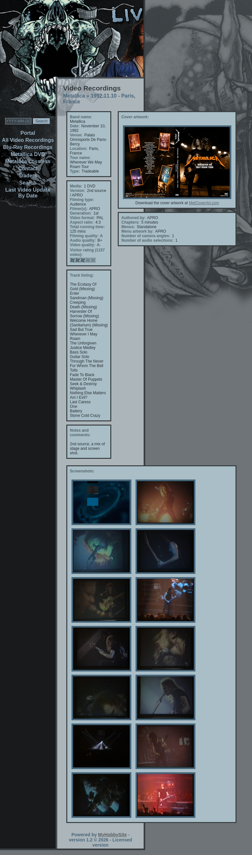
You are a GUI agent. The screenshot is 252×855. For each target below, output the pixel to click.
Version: (77, 190)
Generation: (81, 213)
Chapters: (130, 222)
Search (27, 182)
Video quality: (82, 245)
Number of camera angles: (145, 236)
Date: (75, 126)
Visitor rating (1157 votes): (87, 252)
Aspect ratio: (81, 222)
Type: (75, 171)
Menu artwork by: (137, 231)
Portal (27, 133)
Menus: (128, 227)
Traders (27, 175)
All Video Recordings (28, 140)
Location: (78, 148)
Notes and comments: (80, 432)
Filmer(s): (79, 208)
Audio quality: (83, 240)
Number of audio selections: (147, 240)
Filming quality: (84, 236)
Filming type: (82, 199)
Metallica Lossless (28, 161)
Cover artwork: (135, 117)
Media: (76, 186)
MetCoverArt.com (204, 203)
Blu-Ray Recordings (28, 147)
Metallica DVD (28, 154)
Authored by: (133, 218)
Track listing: (82, 275)
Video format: (82, 218)
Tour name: (80, 157)
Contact (28, 168)
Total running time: (87, 227)
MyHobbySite (112, 834)
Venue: (76, 135)
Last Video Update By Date (27, 192)
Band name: (81, 117)
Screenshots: (82, 471)
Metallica (74, 96)
